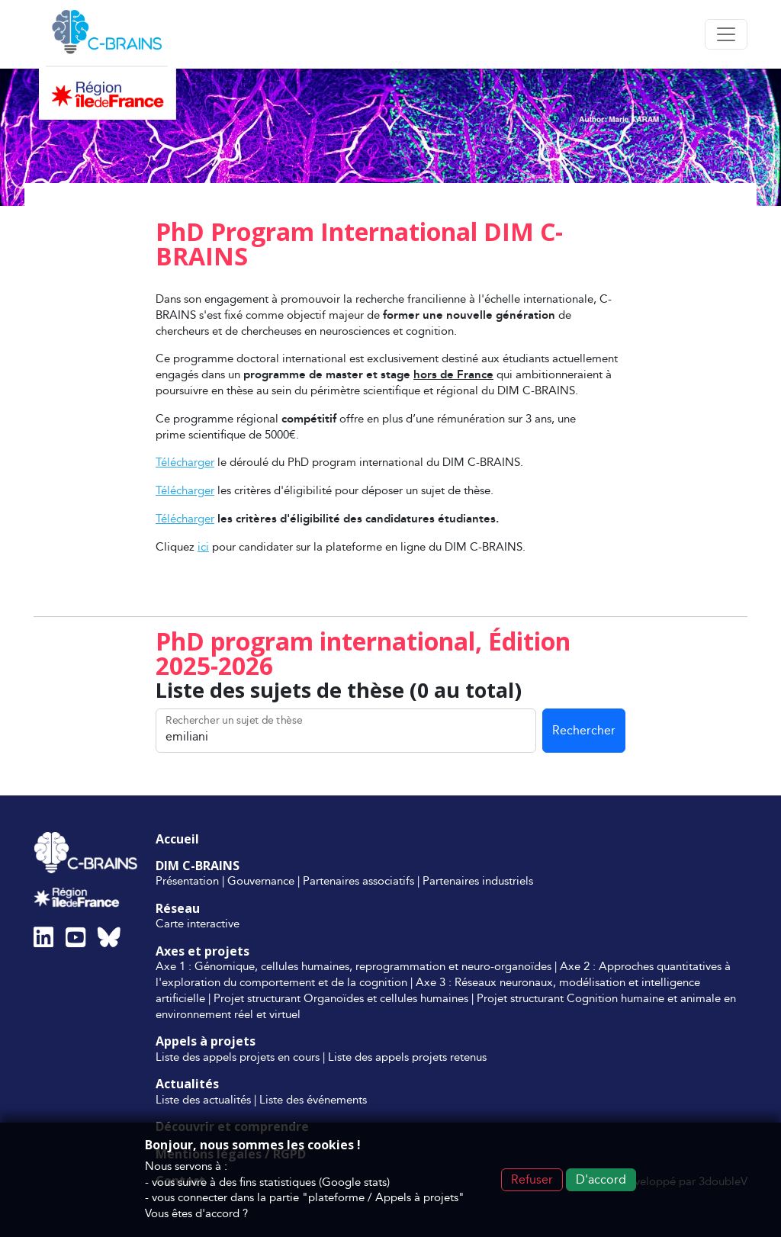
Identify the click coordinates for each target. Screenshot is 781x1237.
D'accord (601, 1179)
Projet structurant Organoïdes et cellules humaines (341, 998)
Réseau (178, 908)
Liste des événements (313, 1099)
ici (203, 546)
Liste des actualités (203, 1099)
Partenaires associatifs (358, 880)
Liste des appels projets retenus (407, 1056)
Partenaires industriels (478, 880)
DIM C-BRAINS (197, 865)
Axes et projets (202, 951)
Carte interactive (197, 923)
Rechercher (583, 730)
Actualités (187, 1083)
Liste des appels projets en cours (238, 1056)
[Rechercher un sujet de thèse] (346, 730)
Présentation (187, 880)
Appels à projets (206, 1041)
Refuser (532, 1179)
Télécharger (185, 462)
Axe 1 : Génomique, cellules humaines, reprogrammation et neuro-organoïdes (353, 966)
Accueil (177, 839)
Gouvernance (260, 880)
